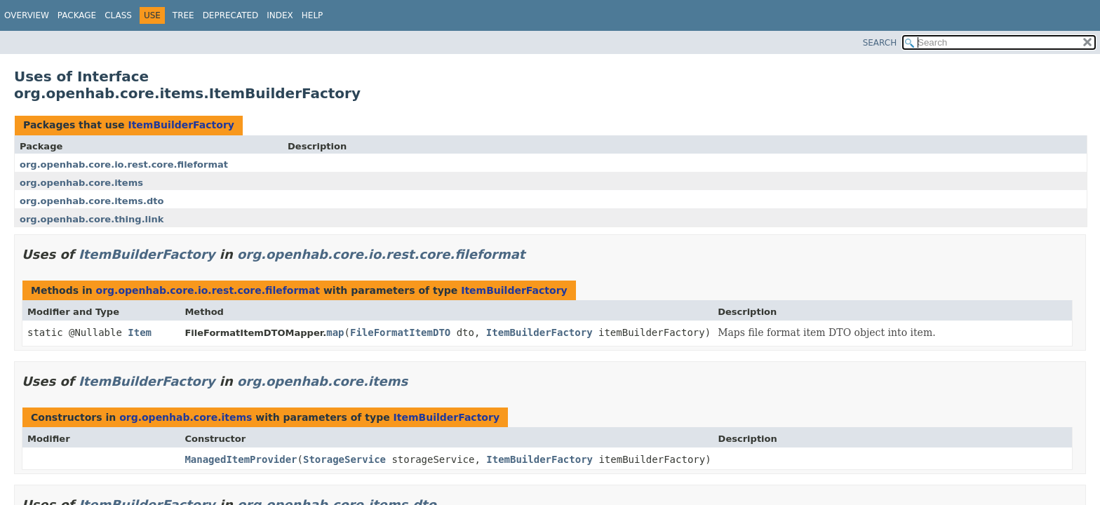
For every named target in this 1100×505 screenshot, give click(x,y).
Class (118, 15)
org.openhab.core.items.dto (91, 201)
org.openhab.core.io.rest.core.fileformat (124, 164)
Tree (183, 15)
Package (77, 15)
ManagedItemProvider (241, 459)
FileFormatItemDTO (400, 332)
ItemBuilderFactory (181, 124)
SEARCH (880, 43)
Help (312, 15)
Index (280, 15)
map (335, 332)
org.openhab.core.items (81, 182)
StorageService (344, 459)
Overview (26, 15)
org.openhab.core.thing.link (91, 219)
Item (140, 332)
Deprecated (231, 15)
